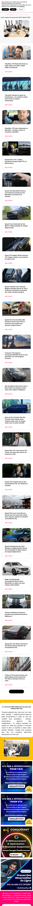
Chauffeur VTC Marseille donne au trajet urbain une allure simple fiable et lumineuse (16, 65)
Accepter (5, 9)
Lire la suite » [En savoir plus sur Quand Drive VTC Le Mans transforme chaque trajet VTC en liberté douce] (9, 167)
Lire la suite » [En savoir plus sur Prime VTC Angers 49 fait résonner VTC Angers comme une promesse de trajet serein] (9, 263)
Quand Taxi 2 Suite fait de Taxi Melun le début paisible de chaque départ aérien (16, 225)
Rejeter (13, 9)
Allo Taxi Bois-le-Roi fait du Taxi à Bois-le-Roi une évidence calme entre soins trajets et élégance (16, 388)
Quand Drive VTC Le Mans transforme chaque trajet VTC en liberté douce (16, 161)
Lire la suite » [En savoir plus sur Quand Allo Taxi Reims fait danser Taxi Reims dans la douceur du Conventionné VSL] (9, 651)
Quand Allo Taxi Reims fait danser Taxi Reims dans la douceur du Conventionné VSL (16, 645)
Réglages (22, 6)
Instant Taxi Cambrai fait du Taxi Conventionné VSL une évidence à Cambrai (16, 483)
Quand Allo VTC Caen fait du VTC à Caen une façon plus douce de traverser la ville (16, 452)
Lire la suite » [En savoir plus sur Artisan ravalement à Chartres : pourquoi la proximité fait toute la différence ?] (9, 620)
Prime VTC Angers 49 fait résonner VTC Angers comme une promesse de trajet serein (16, 257)
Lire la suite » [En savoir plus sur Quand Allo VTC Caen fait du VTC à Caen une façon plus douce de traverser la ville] (9, 458)
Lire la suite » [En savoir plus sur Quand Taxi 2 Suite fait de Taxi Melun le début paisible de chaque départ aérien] (9, 232)
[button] (16, 691)
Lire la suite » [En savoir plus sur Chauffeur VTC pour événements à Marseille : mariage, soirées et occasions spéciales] (9, 136)
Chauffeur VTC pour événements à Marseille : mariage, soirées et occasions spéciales (16, 130)
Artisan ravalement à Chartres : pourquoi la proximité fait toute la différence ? (16, 614)
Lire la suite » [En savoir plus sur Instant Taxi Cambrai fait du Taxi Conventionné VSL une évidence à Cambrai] (9, 489)
